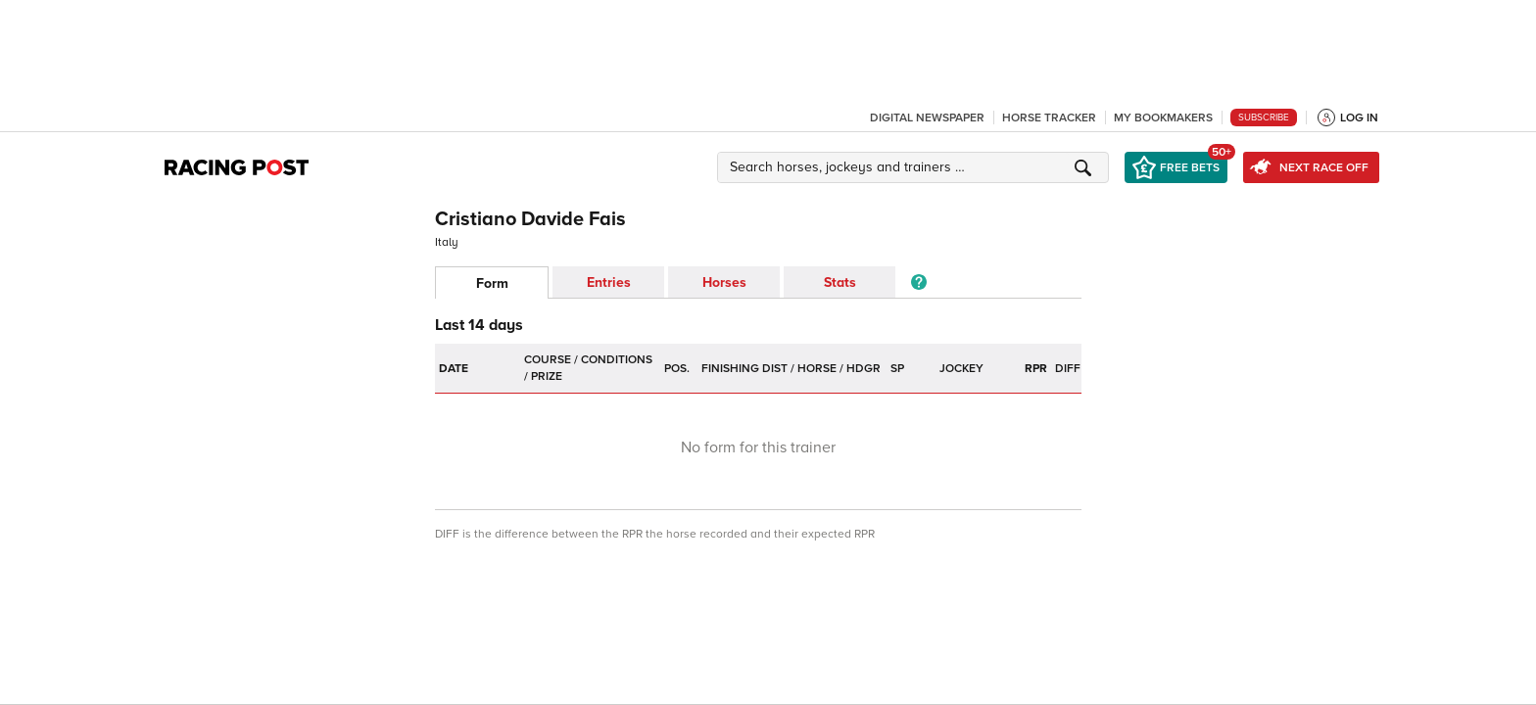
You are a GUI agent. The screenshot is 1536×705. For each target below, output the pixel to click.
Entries (609, 282)
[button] (916, 167)
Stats (840, 282)
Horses (724, 282)
